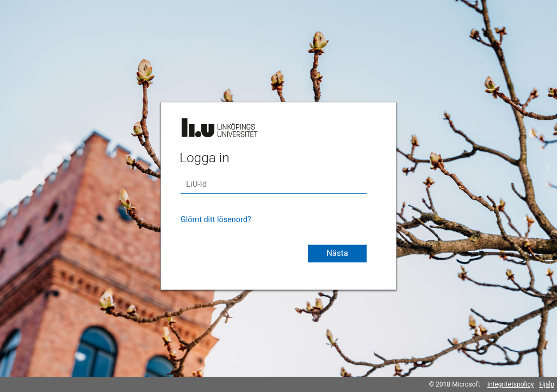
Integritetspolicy (510, 384)
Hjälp (546, 384)
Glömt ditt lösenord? (216, 219)
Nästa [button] (337, 253)
